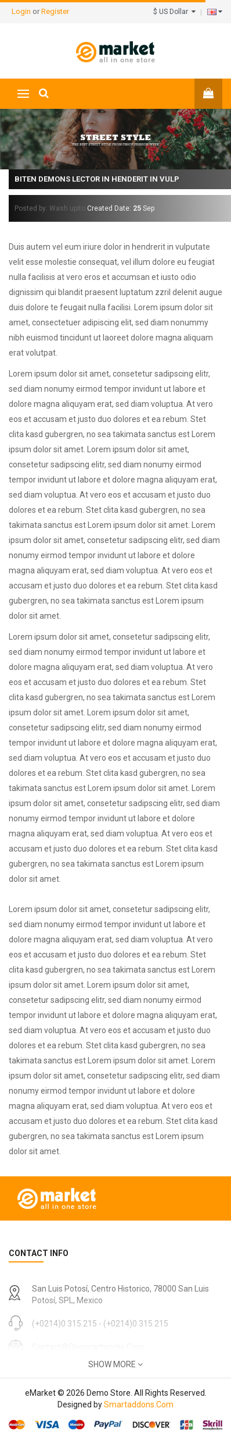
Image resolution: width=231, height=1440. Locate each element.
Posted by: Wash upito (50, 208)
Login (22, 11)
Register (55, 11)
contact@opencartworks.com (88, 1347)
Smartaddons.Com (139, 1404)
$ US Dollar (174, 12)
